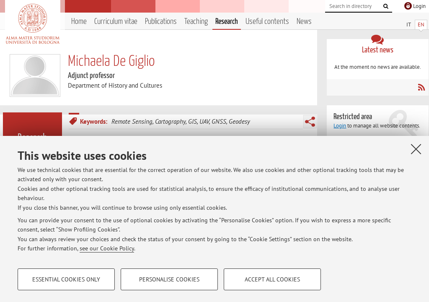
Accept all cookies (272, 279)
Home (79, 22)
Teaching (196, 22)
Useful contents (267, 22)
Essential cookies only (66, 279)
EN (421, 24)
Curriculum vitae (115, 22)
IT (408, 24)
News (304, 22)
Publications (161, 22)
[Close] (416, 149)
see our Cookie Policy (107, 248)
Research (226, 22)
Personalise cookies (169, 279)
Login (339, 125)
